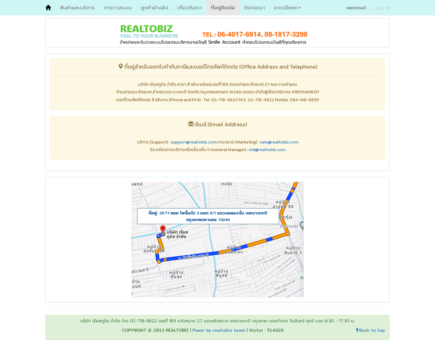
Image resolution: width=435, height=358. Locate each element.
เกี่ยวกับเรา (189, 7)
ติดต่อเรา (254, 7)
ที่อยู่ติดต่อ (223, 7)
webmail (356, 7)
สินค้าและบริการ (77, 7)
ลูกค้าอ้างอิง (154, 7)
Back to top (370, 330)
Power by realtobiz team (218, 330)
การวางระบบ (118, 7)
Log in (382, 7)
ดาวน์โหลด (287, 7)
